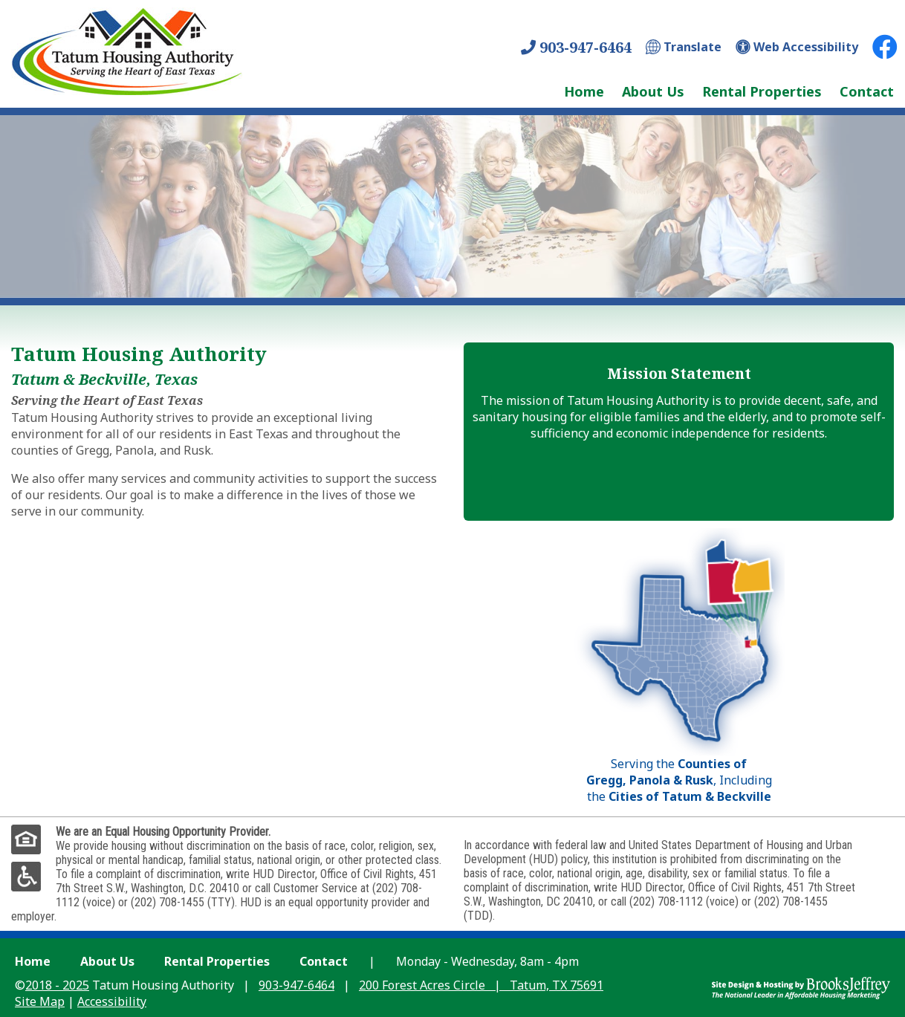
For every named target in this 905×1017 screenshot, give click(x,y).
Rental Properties (762, 91)
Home (584, 91)
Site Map (40, 1001)
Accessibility (111, 1001)
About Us (653, 91)
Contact (867, 91)
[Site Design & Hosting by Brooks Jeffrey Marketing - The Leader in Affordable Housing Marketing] (801, 986)
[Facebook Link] (885, 47)
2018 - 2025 (57, 985)
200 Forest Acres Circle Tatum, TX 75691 (481, 985)
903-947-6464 (576, 47)
